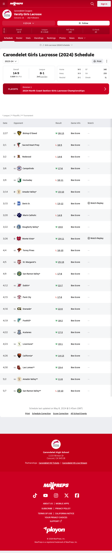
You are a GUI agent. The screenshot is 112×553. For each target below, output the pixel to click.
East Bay (43, 76)
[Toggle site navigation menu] (4, 4)
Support (56, 521)
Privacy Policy (62, 508)
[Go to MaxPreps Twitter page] (66, 495)
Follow (83, 23)
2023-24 (11, 61)
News (72, 37)
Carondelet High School (56, 447)
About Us (48, 503)
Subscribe (47, 508)
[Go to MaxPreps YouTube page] (45, 495)
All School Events (79, 413)
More (81, 37)
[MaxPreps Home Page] (41, 45)
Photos (62, 37)
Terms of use (45, 513)
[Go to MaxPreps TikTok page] (35, 495)
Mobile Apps (62, 503)
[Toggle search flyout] (92, 4)
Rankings (51, 37)
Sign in (104, 3)
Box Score (75, 133)
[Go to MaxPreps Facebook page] (77, 495)
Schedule (8, 37)
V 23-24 (28, 23)
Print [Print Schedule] (97, 61)
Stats (28, 37)
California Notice (64, 513)
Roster (19, 37)
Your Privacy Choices (56, 517)
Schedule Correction (41, 413)
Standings (38, 37)
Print (27, 413)
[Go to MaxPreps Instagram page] (56, 495)
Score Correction (60, 413)
